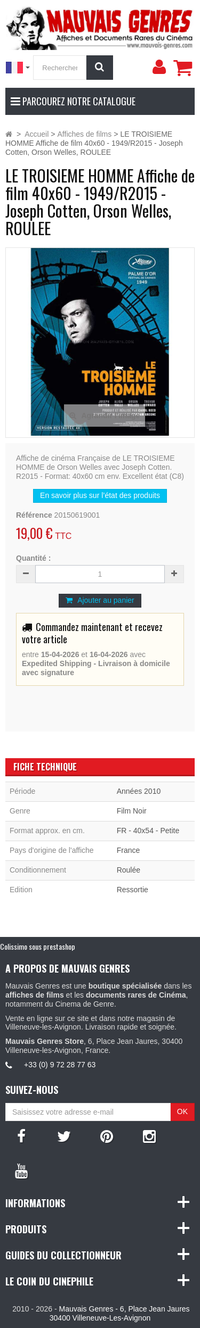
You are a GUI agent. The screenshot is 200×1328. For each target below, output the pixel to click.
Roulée (128, 870)
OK (182, 1111)
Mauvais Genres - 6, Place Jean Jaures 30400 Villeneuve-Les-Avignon (120, 1313)
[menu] (159, 67)
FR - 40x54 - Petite (148, 830)
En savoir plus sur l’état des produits (100, 495)
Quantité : (33, 558)
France (128, 850)
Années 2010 (139, 791)
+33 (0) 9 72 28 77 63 (59, 1064)
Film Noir (132, 811)
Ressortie (132, 889)
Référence (34, 515)
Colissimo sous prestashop (37, 946)
